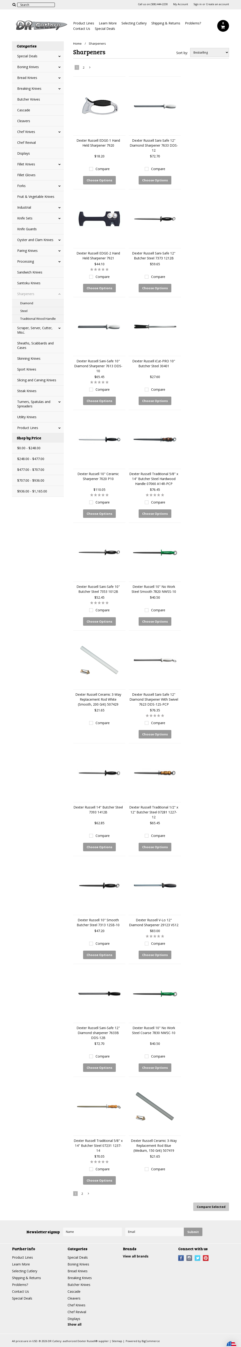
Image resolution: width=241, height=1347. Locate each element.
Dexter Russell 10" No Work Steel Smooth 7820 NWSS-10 (154, 589)
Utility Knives (26, 417)
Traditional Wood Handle (38, 318)
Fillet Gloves (26, 175)
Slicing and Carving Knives (36, 380)
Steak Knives (26, 391)
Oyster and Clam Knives (35, 240)
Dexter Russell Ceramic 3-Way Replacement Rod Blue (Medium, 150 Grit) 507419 (154, 1145)
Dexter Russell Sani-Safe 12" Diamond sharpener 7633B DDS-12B (98, 1033)
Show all (74, 1324)
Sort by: (182, 53)
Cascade (23, 110)
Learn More (108, 23)
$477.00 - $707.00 (30, 469)
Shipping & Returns (165, 23)
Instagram (189, 1258)
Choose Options (99, 180)
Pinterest (206, 1258)
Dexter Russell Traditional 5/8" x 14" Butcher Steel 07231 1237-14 (98, 1145)
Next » (90, 68)
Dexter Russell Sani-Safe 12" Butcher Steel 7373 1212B (153, 255)
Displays (23, 153)
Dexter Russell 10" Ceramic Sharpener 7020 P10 (98, 476)
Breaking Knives (29, 88)
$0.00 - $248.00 (28, 448)
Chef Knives (26, 131)
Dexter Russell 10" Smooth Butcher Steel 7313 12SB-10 (98, 922)
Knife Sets (24, 218)
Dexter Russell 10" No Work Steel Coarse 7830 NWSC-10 (153, 1030)
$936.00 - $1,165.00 (32, 491)
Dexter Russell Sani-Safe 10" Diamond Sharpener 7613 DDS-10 (98, 366)
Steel (24, 311)
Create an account (217, 4)
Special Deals (105, 28)
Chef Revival (26, 142)
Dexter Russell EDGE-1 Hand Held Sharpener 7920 (98, 143)
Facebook (181, 1258)
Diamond (26, 303)
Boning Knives (28, 67)
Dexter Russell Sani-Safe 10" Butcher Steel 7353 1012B (98, 589)
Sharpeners (25, 294)
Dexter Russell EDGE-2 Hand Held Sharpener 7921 (98, 255)
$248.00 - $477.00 (30, 459)
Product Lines (83, 23)
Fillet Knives (26, 164)
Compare (103, 169)
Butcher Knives (28, 99)
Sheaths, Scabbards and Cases (35, 345)
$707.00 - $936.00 (30, 480)
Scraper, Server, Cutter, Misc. (34, 330)
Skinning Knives (28, 358)
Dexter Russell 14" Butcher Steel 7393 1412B (98, 809)
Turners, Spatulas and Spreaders (33, 403)
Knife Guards (27, 229)
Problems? (193, 23)
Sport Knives (26, 369)
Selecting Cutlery (134, 23)
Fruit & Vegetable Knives (35, 196)
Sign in (197, 4)
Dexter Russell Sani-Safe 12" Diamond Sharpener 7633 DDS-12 (154, 145)
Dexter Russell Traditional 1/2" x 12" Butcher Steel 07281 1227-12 (153, 812)
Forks (21, 186)
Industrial (24, 207)
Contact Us (81, 28)
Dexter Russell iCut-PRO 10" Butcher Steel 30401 (153, 363)
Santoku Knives (28, 283)
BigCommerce (151, 1341)
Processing (25, 261)
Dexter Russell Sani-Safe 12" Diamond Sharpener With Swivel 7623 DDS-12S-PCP (153, 699)
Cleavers (23, 121)
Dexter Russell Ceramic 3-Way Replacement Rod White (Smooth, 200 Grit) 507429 (98, 699)
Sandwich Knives (29, 272)
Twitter (198, 1258)
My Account (180, 4)
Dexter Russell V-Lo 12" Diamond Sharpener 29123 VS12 (153, 922)
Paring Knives (27, 250)
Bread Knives (27, 77)
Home (77, 43)
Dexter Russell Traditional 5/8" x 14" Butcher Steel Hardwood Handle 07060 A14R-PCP (153, 479)
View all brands (136, 1256)
